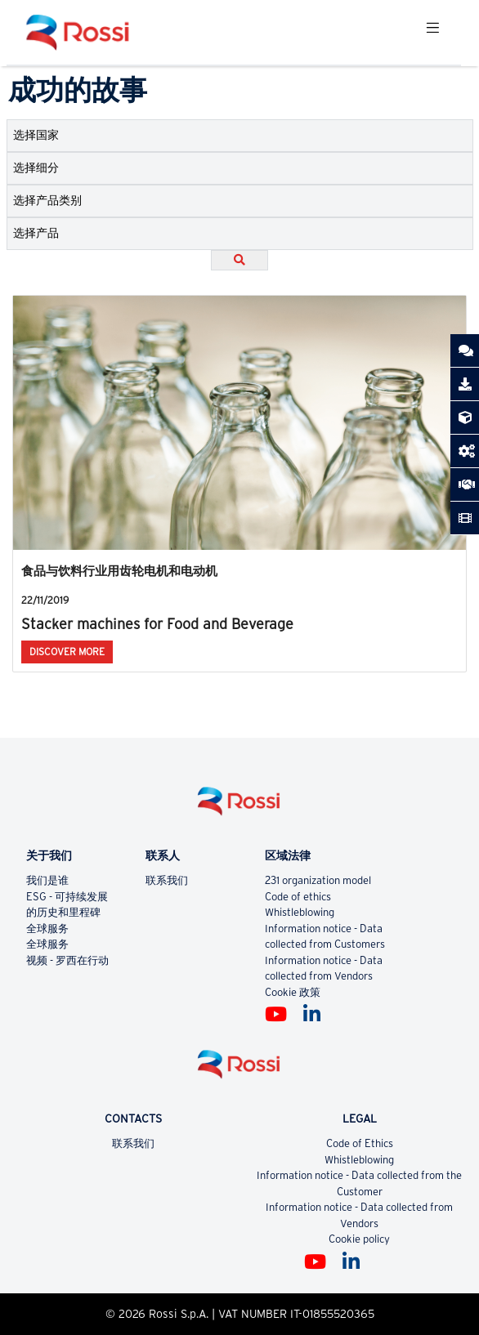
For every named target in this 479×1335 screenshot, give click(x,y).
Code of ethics (298, 897)
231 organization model (318, 880)
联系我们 (166, 880)
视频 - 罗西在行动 (67, 960)
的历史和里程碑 (63, 912)
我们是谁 (47, 880)
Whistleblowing (299, 912)
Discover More (67, 651)
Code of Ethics (359, 1143)
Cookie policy (359, 1239)
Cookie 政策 (292, 992)
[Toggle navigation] (432, 32)
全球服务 (47, 928)
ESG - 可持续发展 (67, 897)
